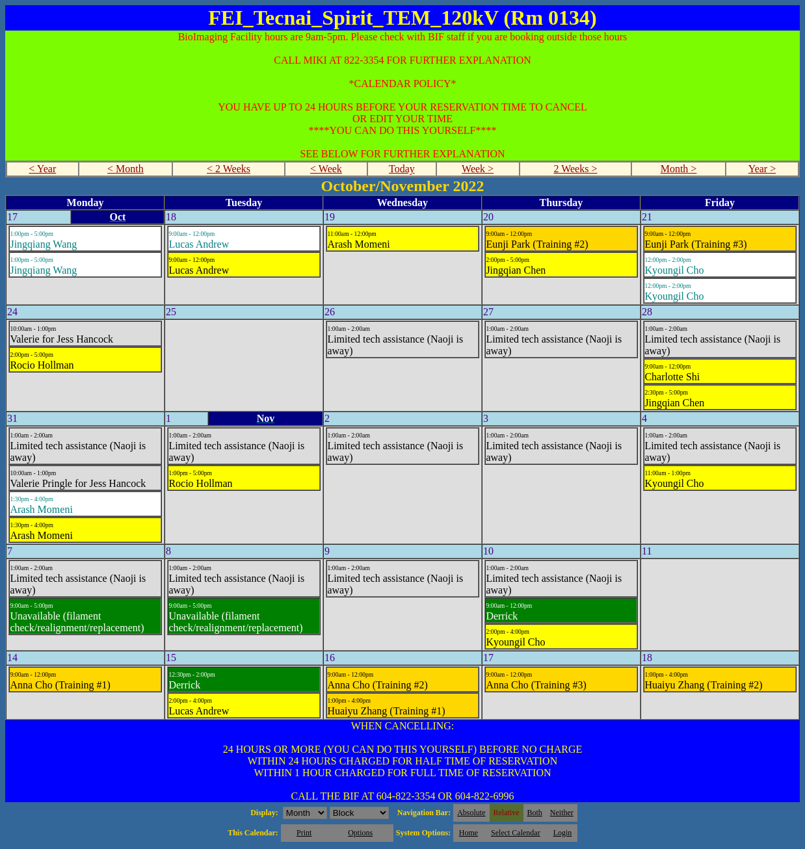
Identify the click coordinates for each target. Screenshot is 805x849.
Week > (478, 168)
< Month (125, 168)
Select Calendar (515, 832)
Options (360, 832)
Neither (562, 812)
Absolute (471, 812)
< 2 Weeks (228, 168)
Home (468, 832)
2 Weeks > (575, 168)
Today (402, 168)
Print (304, 832)
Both (534, 812)
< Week (326, 168)
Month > (679, 168)
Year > (762, 168)
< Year (42, 168)
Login (562, 832)
